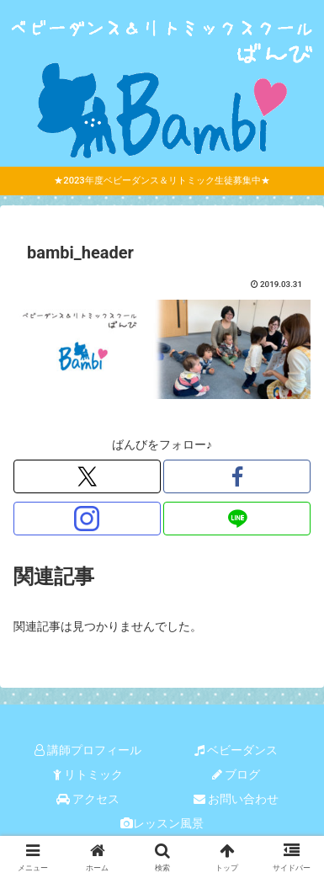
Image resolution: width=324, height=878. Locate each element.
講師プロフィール (88, 750)
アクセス (88, 799)
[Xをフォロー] (87, 476)
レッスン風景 (162, 823)
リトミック (88, 774)
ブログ (236, 774)
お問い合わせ (236, 799)
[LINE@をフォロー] (237, 518)
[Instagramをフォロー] (87, 518)
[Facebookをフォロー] (237, 476)
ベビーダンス (236, 750)
